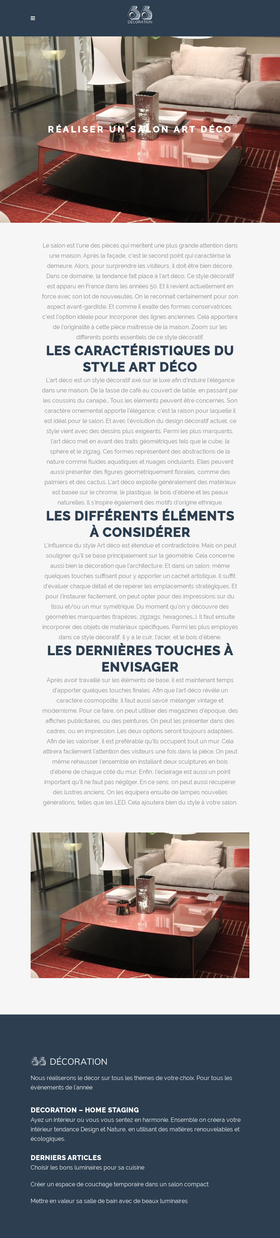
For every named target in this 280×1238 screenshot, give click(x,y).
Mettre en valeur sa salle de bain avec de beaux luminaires (109, 1201)
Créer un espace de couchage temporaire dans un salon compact (120, 1184)
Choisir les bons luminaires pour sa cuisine (87, 1167)
